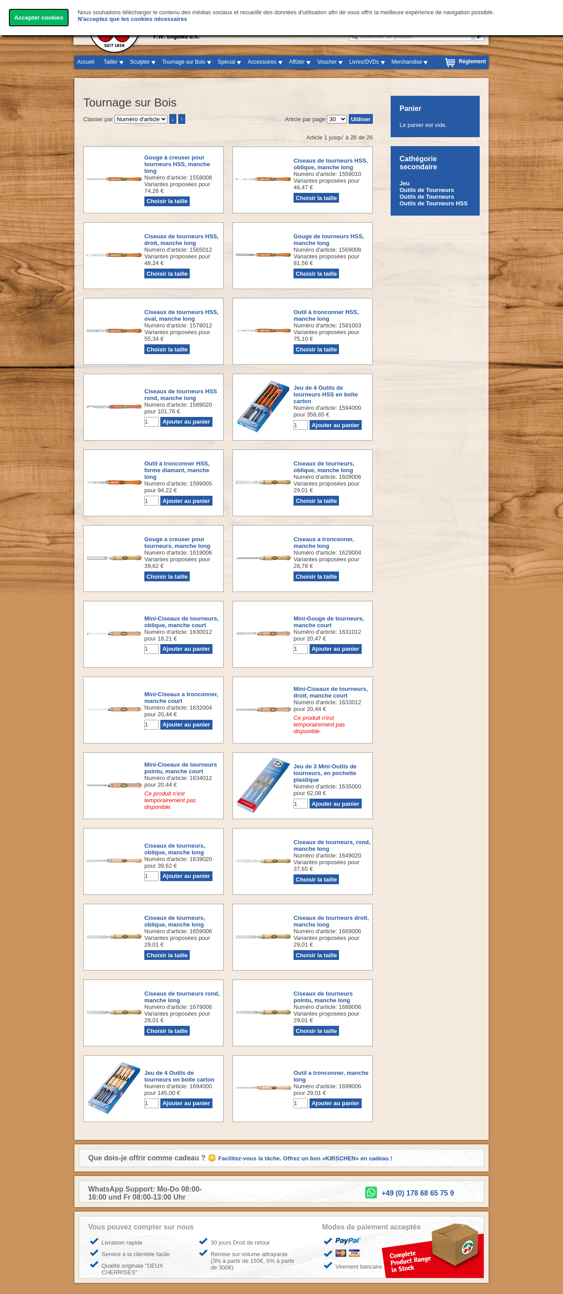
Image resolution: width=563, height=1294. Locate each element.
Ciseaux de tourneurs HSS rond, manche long (180, 394)
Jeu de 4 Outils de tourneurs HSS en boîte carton (326, 394)
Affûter (297, 62)
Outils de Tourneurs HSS (434, 203)
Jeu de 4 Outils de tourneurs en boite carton (179, 1076)
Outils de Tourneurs (427, 190)
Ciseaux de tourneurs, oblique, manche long (324, 467)
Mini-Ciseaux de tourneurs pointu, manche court (180, 768)
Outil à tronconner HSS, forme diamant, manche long (177, 470)
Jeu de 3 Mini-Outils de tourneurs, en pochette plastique (325, 773)
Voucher (327, 62)
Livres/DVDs (364, 62)
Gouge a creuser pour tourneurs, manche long (177, 542)
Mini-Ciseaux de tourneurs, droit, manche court (331, 692)
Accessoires (262, 62)
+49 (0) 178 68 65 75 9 (418, 1193)
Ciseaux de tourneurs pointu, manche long (323, 997)
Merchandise (407, 62)
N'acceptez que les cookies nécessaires (132, 19)
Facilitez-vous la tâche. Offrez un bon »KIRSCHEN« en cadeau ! (305, 1158)
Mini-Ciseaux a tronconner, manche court (181, 697)
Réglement (472, 61)
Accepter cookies (38, 17)
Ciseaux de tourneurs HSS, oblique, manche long (331, 164)
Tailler (111, 62)
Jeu (404, 183)
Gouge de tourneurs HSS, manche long (329, 239)
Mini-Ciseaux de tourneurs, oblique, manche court (181, 622)
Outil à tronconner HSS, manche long (326, 315)
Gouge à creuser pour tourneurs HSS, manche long (177, 164)
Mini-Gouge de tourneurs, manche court (329, 622)
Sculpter (140, 62)
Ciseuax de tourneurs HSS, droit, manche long (181, 239)
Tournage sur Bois (183, 62)
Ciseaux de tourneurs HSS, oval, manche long (181, 315)
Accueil (85, 62)
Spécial (226, 62)
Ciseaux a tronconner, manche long (324, 542)
